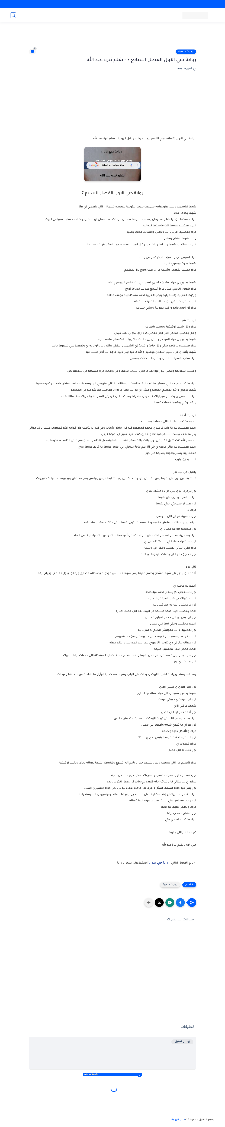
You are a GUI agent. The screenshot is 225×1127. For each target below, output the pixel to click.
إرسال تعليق (182, 1041)
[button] (180, 902)
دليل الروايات (177, 1120)
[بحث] (13, 15)
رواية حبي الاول (159, 863)
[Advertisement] (112, 37)
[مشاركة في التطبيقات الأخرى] (148, 902)
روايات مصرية (186, 51)
